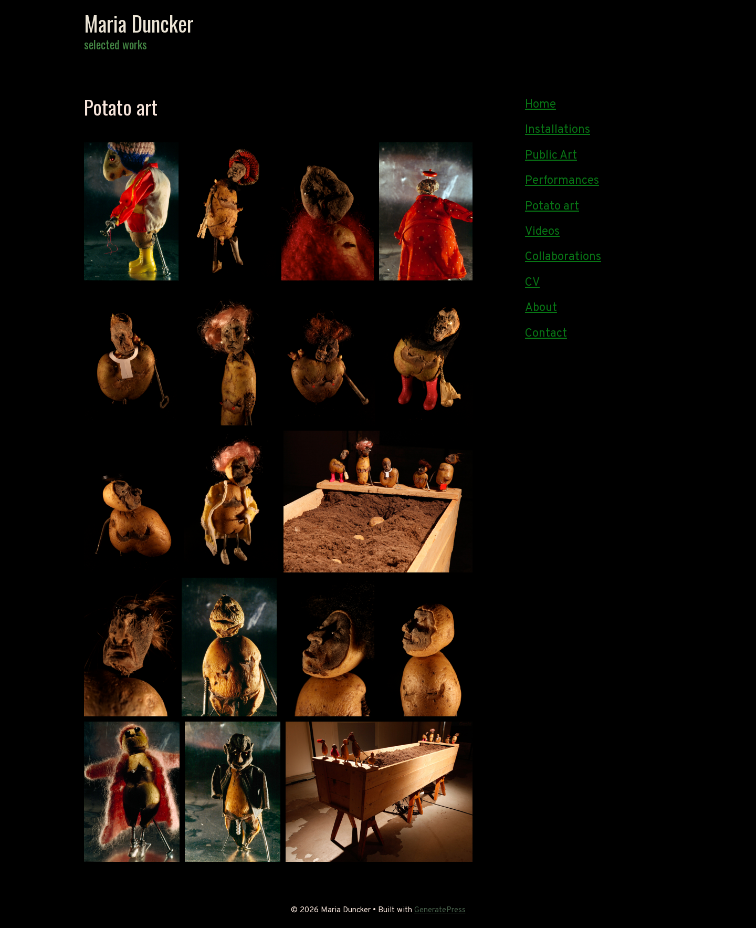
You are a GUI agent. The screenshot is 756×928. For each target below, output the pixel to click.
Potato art (552, 207)
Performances (562, 181)
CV (532, 283)
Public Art (551, 156)
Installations (557, 130)
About (541, 308)
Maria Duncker (139, 23)
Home (540, 105)
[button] (131, 211)
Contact (546, 334)
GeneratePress (440, 910)
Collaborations (563, 257)
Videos (542, 232)
